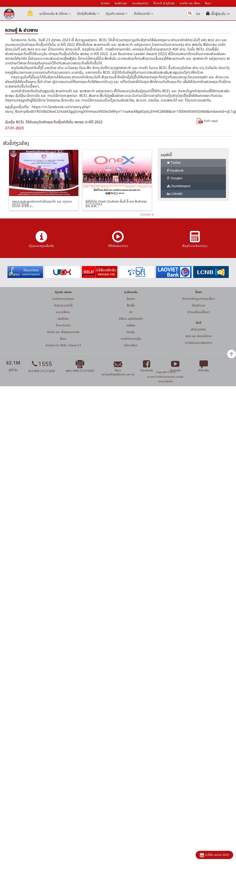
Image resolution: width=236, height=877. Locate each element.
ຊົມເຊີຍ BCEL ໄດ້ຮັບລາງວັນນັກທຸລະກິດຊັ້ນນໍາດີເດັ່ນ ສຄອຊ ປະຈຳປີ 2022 (54, 122)
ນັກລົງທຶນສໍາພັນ (88, 13)
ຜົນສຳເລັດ (63, 318)
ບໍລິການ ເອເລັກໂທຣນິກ (131, 318)
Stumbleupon (178, 186)
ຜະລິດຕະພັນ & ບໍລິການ (55, 13)
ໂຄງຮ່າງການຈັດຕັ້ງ (63, 305)
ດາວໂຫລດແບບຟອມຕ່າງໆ (198, 342)
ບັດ (131, 312)
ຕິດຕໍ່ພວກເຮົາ (143, 13)
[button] (218, 13)
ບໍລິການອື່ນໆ (131, 345)
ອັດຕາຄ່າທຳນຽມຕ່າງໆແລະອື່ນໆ (198, 298)
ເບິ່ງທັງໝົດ (145, 214)
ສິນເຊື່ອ (131, 305)
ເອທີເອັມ (130, 325)
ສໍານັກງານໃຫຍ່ (198, 329)
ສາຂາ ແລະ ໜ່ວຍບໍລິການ (199, 336)
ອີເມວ (63, 338)
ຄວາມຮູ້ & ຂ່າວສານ (21, 30)
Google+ (175, 178)
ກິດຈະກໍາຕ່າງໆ (63, 325)
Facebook (175, 170)
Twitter (174, 163)
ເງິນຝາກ (131, 298)
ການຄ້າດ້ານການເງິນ (131, 338)
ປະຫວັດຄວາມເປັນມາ (63, 298)
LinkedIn (175, 194)
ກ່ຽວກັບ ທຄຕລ (116, 13)
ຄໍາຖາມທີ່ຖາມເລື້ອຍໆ (198, 312)
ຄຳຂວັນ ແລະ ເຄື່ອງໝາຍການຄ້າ (63, 332)
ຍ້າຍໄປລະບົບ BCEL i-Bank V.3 (63, 345)
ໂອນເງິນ (131, 332)
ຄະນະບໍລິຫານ (63, 312)
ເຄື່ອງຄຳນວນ (198, 305)
